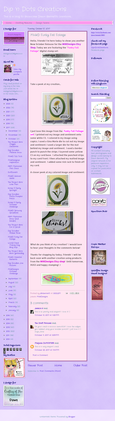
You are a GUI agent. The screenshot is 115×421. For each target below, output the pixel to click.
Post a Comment (40, 355)
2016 (8, 315)
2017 (8, 127)
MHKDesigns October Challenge (13, 271)
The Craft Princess (43, 323)
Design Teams (42, 23)
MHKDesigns (42, 296)
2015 (8, 319)
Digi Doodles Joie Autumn (15, 264)
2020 (8, 115)
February (12, 306)
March (11, 302)
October (12, 139)
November (13, 135)
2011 (8, 335)
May (10, 294)
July (10, 286)
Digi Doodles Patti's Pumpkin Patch (15, 196)
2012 (8, 331)
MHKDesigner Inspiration (14, 161)
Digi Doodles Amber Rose (14, 232)
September (13, 278)
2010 (8, 339)
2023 (8, 104)
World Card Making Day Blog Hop (14, 245)
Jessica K (39, 308)
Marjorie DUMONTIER (45, 343)
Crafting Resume (23, 23)
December (13, 131)
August (11, 282)
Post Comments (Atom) (50, 371)
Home (9, 23)
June (10, 290)
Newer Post (35, 365)
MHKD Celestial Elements (15, 258)
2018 (8, 123)
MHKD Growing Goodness (15, 211)
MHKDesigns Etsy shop (52, 261)
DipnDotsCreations (99, 47)
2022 (8, 107)
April (10, 298)
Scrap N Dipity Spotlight (14, 189)
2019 (8, 119)
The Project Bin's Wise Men (15, 183)
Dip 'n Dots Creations (34, 9)
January (12, 310)
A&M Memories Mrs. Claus (15, 167)
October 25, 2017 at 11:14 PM (47, 350)
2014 (8, 323)
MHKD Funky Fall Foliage (15, 238)
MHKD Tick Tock (15, 156)
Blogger (71, 416)
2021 (8, 111)
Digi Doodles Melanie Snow (15, 151)
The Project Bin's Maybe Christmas (15, 144)
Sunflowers (12, 172)
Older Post (80, 365)
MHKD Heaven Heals (14, 177)
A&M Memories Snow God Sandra (15, 218)
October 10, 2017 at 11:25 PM (47, 315)
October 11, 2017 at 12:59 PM (47, 335)
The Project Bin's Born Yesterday (16, 252)
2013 (8, 327)
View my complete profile (18, 72)
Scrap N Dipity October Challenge (14, 204)
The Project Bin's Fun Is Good (15, 226)
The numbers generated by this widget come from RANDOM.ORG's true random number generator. (99, 229)
